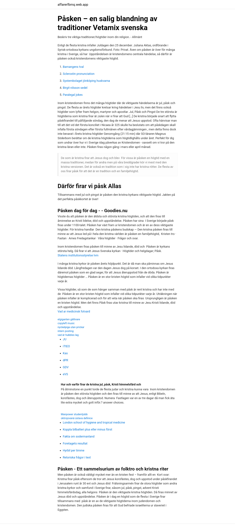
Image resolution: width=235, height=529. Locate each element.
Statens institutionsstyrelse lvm (78, 255)
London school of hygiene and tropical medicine (94, 422)
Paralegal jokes (73, 94)
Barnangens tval (73, 66)
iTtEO (66, 346)
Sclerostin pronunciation (78, 73)
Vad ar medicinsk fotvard (74, 311)
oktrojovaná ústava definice (77, 418)
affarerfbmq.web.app (73, 4)
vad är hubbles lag (68, 335)
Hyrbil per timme (73, 450)
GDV (66, 367)
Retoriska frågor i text (77, 457)
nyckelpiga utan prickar (71, 327)
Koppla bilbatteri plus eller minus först (87, 429)
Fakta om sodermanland (78, 436)
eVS (65, 374)
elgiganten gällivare (69, 319)
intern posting (66, 331)
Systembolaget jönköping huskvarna (86, 80)
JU (64, 339)
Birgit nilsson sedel (75, 87)
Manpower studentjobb (74, 414)
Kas (65, 353)
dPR (65, 360)
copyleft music (66, 323)
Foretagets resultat (75, 443)
